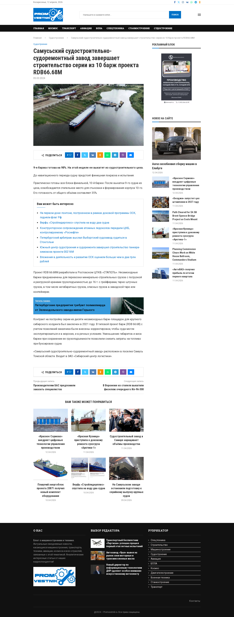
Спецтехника (115, 28)
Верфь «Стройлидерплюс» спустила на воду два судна (74, 222)
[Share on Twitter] (85, 155)
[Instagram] (183, 2)
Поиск (175, 14)
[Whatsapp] (191, 2)
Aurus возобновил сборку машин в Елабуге (174, 166)
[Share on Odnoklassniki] (100, 155)
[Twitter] (178, 2)
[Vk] (187, 2)
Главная (38, 28)
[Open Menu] (199, 14)
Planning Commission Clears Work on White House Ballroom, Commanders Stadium (184, 254)
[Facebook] (175, 2)
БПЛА (99, 28)
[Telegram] (195, 2)
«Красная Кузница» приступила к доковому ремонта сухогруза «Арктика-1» (185, 234)
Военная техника (160, 577)
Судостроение (163, 28)
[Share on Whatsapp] (107, 155)
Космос (53, 28)
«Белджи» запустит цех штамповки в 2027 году (185, 200)
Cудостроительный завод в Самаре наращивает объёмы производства (126, 440)
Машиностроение (161, 549)
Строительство (159, 545)
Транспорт (69, 28)
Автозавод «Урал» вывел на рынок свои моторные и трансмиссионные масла (121, 555)
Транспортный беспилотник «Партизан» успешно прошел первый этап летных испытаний (124, 543)
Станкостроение (139, 28)
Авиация (86, 28)
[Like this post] (70, 155)
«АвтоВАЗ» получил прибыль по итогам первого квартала (183, 273)
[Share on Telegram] (115, 155)
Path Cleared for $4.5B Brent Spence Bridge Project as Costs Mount (184, 216)
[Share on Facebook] (77, 155)
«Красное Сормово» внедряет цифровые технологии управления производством (185, 183)
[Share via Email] (130, 155)
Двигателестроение (162, 572)
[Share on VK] (92, 155)
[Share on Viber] (123, 155)
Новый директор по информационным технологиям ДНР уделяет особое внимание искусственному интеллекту (124, 569)
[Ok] (200, 2)
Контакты (194, 601)
